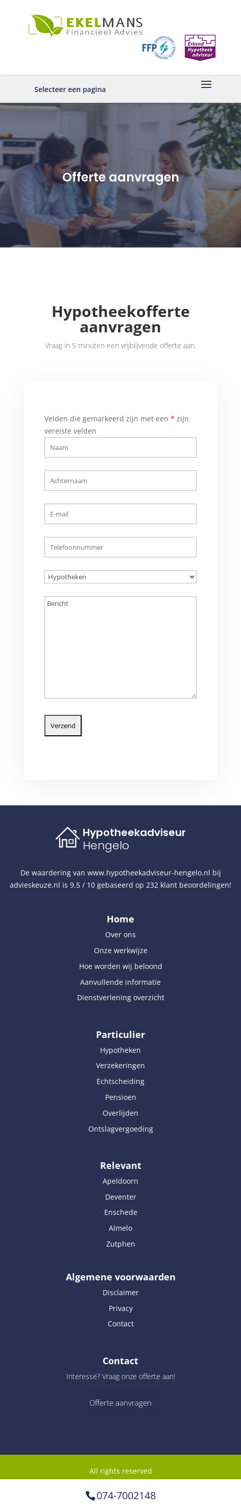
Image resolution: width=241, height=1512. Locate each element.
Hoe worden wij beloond (120, 966)
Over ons (120, 934)
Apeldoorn (120, 1181)
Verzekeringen (120, 1065)
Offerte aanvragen (120, 1402)
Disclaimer (121, 1292)
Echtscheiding (120, 1081)
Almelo (120, 1228)
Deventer (120, 1197)
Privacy (121, 1308)
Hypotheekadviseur (134, 832)
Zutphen (120, 1244)
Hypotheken (120, 1050)
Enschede (120, 1212)
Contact (121, 1323)
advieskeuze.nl (35, 885)
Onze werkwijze (121, 950)
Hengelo (106, 845)
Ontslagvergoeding (120, 1129)
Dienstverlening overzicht (120, 997)
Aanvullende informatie (120, 982)
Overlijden (120, 1113)
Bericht (120, 627)
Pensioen (120, 1097)
